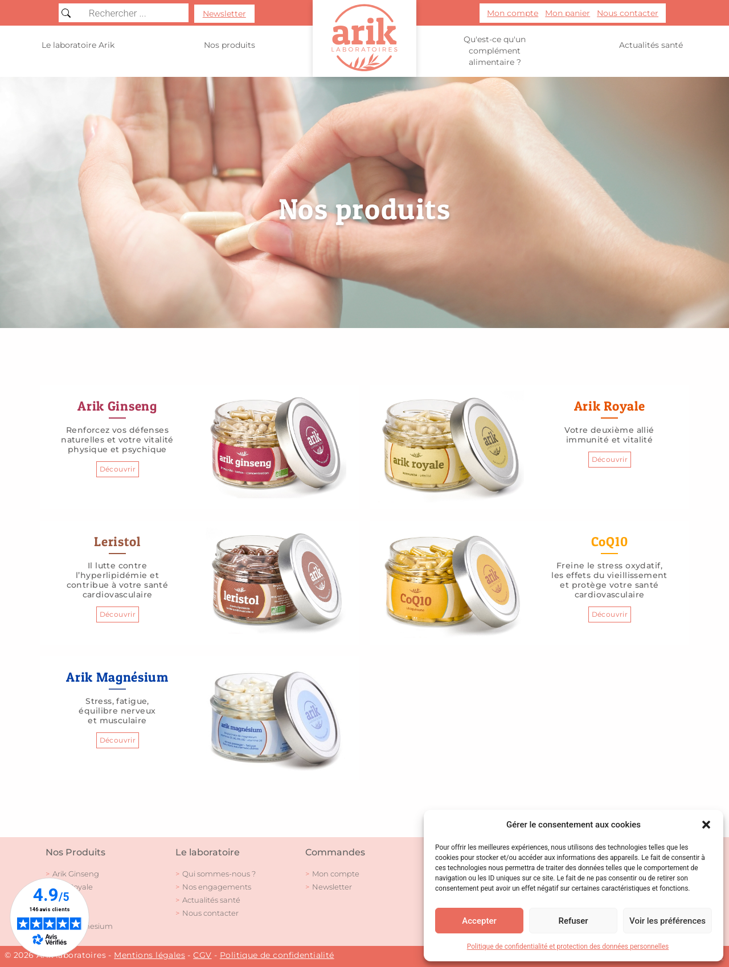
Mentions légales (149, 955)
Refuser (573, 921)
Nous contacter (210, 912)
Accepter (479, 921)
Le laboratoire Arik (78, 45)
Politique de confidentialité (277, 955)
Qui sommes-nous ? (219, 873)
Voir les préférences (667, 921)
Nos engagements (216, 886)
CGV (202, 955)
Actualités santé (651, 45)
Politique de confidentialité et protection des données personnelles (568, 946)
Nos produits (229, 45)
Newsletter (332, 886)
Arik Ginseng (75, 873)
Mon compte (335, 873)
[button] (706, 824)
